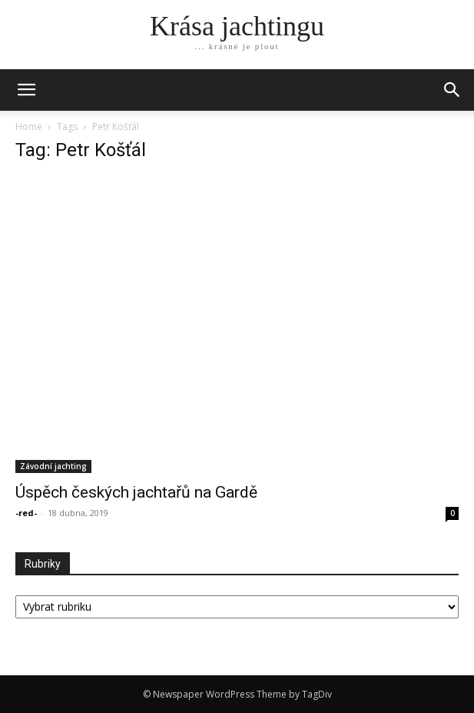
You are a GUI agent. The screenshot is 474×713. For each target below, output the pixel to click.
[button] (452, 90)
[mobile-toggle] (26, 90)
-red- (26, 512)
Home (28, 126)
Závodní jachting (53, 466)
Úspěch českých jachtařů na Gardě (136, 492)
